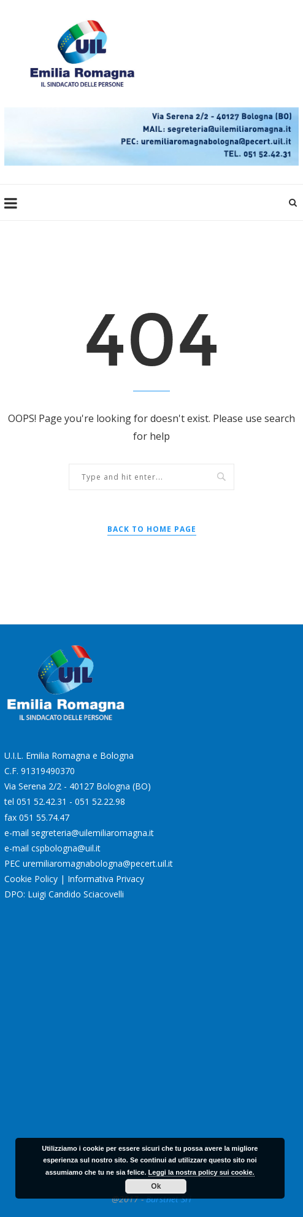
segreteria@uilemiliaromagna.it (92, 833)
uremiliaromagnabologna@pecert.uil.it (98, 863)
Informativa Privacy (105, 879)
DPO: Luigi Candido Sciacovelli (64, 894)
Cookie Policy (31, 879)
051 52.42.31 (42, 801)
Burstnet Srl (168, 1199)
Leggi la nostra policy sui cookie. (201, 1172)
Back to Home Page (151, 529)
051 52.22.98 (100, 801)
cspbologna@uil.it (66, 848)
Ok (156, 1186)
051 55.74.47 (44, 817)
